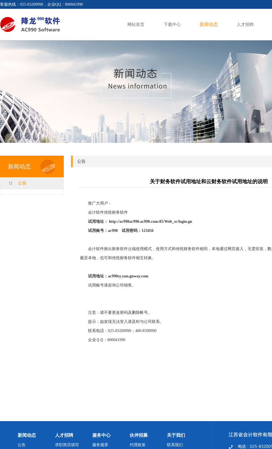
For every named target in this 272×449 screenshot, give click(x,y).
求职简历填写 (67, 445)
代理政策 (138, 445)
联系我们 (175, 445)
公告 (22, 183)
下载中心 (172, 24)
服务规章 (100, 445)
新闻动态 (209, 24)
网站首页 (135, 24)
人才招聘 (245, 24)
